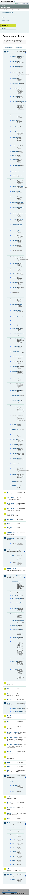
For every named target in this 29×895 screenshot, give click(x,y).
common (10, 527)
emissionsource (14, 175)
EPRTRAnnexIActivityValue (14, 620)
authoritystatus (14, 137)
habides (9, 716)
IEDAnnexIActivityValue (14, 629)
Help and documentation (7, 12)
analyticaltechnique (14, 83)
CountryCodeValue (14, 608)
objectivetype (14, 287)
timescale (14, 463)
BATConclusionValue (14, 598)
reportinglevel (14, 361)
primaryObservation (14, 328)
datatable (14, 155)
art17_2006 (10, 503)
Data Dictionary (13, 9)
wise (8, 869)
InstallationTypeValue (14, 637)
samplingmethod (14, 395)
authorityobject (14, 131)
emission (14, 839)
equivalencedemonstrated (14, 186)
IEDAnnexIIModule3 (12, 737)
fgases (9, 693)
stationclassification (14, 448)
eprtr (8, 550)
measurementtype (14, 230)
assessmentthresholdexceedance (14, 115)
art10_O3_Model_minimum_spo (14, 101)
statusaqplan (14, 453)
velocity (13, 860)
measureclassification (14, 207)
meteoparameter (14, 240)
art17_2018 (10, 514)
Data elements (5, 20)
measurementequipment (14, 219)
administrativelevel (14, 66)
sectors (13, 791)
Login (17, 3)
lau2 (8, 766)
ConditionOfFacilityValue (14, 602)
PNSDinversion (14, 320)
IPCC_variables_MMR (14, 711)
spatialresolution (14, 434)
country (13, 879)
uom (8, 822)
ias (8, 721)
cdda (8, 523)
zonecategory (14, 481)
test (8, 818)
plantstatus (14, 785)
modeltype (14, 273)
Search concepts (19, 47)
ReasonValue (14, 661)
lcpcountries (14, 781)
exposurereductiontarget (14, 202)
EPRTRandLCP (11, 569)
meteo (13, 847)
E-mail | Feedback (6, 890)
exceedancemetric (14, 191)
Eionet (7, 9)
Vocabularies (5, 25)
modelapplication (14, 245)
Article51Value (14, 581)
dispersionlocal (14, 159)
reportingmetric (14, 366)
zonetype (14, 485)
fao (8, 688)
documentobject (14, 171)
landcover (10, 757)
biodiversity (10, 519)
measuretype (14, 235)
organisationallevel (14, 310)
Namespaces (5, 30)
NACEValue (14, 641)
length (13, 843)
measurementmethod (14, 224)
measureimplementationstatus (14, 213)
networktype (14, 282)
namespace (14, 277)
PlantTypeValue (14, 658)
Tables (3, 17)
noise (9, 802)
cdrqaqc (13, 145)
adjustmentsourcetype (14, 56)
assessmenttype (14, 120)
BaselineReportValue (14, 592)
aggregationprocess (14, 78)
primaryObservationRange (14, 333)
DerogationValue (14, 613)
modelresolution (14, 269)
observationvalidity (14, 299)
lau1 (8, 762)
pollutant (14, 324)
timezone (14, 474)
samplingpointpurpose (14, 400)
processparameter (14, 346)
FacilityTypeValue (14, 625)
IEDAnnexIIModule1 (12, 732)
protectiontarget (14, 351)
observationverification (14, 304)
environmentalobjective (14, 179)
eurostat (9, 683)
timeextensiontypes (14, 458)
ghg (8, 703)
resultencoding (14, 371)
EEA (8, 1)
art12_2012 (10, 492)
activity (13, 555)
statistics (14, 851)
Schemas (4, 22)
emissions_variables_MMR (14, 708)
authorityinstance (14, 126)
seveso (9, 813)
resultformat (14, 378)
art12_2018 (10, 497)
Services (4, 28)
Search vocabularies (9, 47)
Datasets (4, 15)
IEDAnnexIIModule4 (12, 744)
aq (8, 51)
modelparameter (14, 263)
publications (11, 807)
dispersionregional (14, 165)
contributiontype (14, 151)
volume (13, 864)
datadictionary (11, 532)
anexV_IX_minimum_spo (14, 88)
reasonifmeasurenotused (14, 356)
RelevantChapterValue (14, 669)
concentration (14, 834)
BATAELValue (14, 595)
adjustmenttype (14, 61)
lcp (8, 775)
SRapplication (14, 444)
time (13, 856)
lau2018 (9, 770)
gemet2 (9, 699)
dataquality (10, 538)
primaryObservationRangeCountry (14, 338)
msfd (8, 797)
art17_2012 (10, 508)
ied (8, 726)
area (13, 831)
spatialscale (14, 439)
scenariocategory (14, 424)
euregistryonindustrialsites (12, 576)
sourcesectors (14, 429)
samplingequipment (14, 390)
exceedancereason (14, 196)
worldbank (10, 874)
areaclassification (14, 96)
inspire (9, 751)
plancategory (14, 316)
